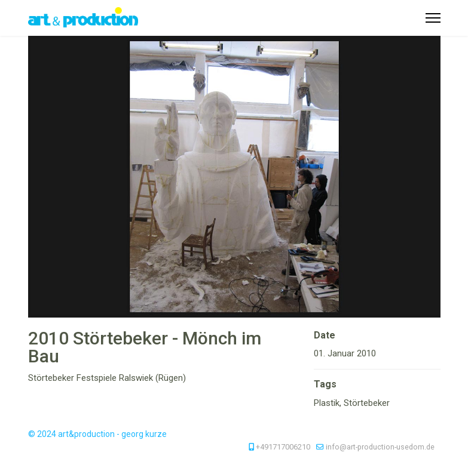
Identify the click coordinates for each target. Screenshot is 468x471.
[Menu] (433, 18)
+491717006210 (283, 446)
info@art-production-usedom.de (380, 446)
